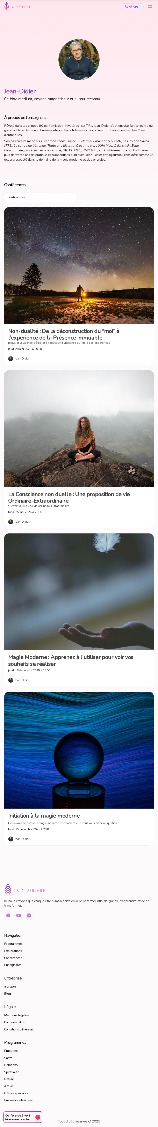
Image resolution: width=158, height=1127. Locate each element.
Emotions (11, 1051)
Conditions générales (19, 1029)
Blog (7, 993)
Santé (8, 1058)
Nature (9, 1079)
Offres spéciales (16, 1093)
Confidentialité (14, 1022)
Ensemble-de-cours (18, 1100)
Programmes (13, 943)
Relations (11, 1065)
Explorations (13, 951)
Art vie (9, 1086)
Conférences (13, 958)
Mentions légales (16, 1015)
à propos (10, 986)
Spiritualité (11, 1072)
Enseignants (13, 965)
